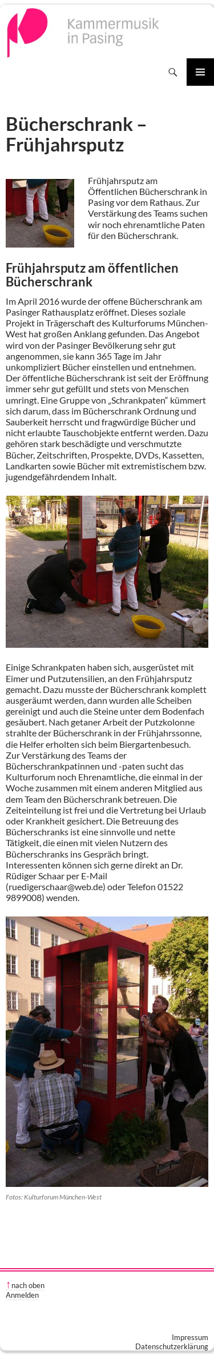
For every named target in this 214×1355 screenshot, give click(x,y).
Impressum (190, 1337)
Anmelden (22, 1295)
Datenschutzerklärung (171, 1346)
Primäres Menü (200, 72)
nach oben (28, 1285)
